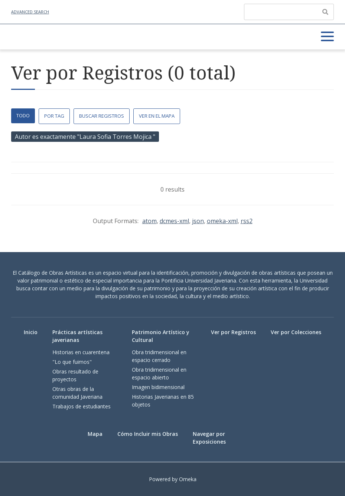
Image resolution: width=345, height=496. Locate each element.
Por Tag (54, 115)
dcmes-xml (174, 221)
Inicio (31, 332)
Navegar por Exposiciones (209, 437)
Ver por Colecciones (296, 332)
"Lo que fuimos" (72, 361)
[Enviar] (325, 12)
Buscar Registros (101, 115)
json (198, 221)
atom (149, 221)
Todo (23, 115)
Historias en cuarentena (81, 352)
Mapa (95, 433)
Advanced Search (30, 11)
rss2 (247, 221)
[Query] (289, 12)
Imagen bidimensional (158, 387)
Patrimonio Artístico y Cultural (160, 336)
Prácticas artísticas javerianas (77, 336)
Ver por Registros (233, 332)
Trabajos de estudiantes (81, 406)
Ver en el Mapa (157, 115)
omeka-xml (222, 221)
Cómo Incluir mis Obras (147, 433)
